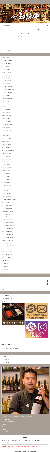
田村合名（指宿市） (5, 156)
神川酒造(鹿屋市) (5, 266)
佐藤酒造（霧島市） (5, 127)
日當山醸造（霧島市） (6, 185)
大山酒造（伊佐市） (5, 83)
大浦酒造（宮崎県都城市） (7, 228)
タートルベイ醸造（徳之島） (7, 245)
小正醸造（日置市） (5, 118)
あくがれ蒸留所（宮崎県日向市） (8, 225)
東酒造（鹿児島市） (5, 182)
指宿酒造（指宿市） (5, 69)
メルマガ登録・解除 (5, 442)
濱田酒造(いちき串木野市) (7, 251)
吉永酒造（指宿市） (5, 214)
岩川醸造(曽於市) (5, 260)
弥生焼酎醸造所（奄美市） (7, 211)
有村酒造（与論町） (5, 66)
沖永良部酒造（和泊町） (6, 92)
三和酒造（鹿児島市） (6, 130)
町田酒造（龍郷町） (5, 190)
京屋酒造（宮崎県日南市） (7, 234)
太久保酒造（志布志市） (6, 80)
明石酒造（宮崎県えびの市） (7, 222)
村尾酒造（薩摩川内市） (6, 205)
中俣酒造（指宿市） (5, 170)
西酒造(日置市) (4, 263)
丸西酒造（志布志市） (6, 196)
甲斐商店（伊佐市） (5, 95)
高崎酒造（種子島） (5, 147)
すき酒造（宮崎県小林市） (7, 237)
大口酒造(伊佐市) (5, 269)
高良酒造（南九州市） (6, 106)
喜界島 (2, 248)
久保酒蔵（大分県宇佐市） (7, 243)
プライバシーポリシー (38, 440)
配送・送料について (13, 440)
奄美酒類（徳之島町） (6, 63)
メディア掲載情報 (5, 295)
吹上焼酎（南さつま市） (6, 188)
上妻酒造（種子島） (5, 104)
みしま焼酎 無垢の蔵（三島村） (8, 199)
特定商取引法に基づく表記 (28, 440)
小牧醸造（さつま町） (6, 115)
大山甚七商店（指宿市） (6, 86)
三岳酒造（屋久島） (5, 202)
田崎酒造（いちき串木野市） (7, 150)
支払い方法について (5, 440)
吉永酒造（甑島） (5, 217)
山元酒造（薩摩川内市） (6, 208)
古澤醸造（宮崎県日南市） (7, 240)
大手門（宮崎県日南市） (6, 231)
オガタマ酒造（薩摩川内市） (7, 89)
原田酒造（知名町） (5, 179)
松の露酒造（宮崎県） (6, 257)
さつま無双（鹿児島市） (6, 124)
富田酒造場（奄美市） (6, 167)
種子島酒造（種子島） (6, 153)
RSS (10, 442)
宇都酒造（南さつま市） (6, 75)
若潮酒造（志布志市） (6, 219)
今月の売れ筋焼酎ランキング (7, 298)
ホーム (2, 46)
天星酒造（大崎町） (5, 164)
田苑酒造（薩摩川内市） (6, 161)
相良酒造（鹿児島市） (6, 121)
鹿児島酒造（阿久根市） (6, 98)
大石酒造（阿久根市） (6, 77)
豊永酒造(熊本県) (5, 272)
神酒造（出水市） (5, 101)
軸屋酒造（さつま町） (6, 138)
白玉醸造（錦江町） (5, 135)
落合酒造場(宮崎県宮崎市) (7, 254)
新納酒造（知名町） (5, 173)
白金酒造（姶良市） (5, 133)
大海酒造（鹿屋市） (5, 141)
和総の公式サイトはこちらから (25, 36)
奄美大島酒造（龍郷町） (6, 60)
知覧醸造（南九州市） (6, 159)
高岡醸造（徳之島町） (6, 144)
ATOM (13, 442)
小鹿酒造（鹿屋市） (5, 112)
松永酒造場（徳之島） (6, 193)
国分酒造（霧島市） (5, 109)
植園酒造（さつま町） (6, 72)
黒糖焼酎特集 (4, 301)
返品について (20, 440)
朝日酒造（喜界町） (5, 57)
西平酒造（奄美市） (5, 176)
